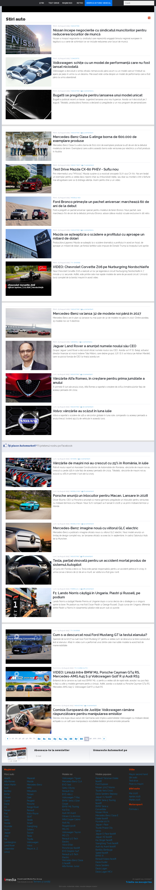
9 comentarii (89, 524)
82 (49, 739)
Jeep (6, 836)
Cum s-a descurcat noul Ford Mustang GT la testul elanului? (100, 635)
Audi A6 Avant (69, 813)
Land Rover (9, 845)
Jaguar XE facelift (104, 837)
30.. (20, 739)
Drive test (75, 165)
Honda (7, 823)
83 (54, 739)
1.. (10, 739)
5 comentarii (88, 133)
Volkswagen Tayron (71, 832)
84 (60, 739)
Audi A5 (65, 822)
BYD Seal (66, 784)
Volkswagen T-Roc (71, 797)
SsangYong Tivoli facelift (107, 843)
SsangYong (32, 826)
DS (5, 807)
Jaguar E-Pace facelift (106, 834)
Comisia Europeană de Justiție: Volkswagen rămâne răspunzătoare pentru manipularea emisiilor (93, 712)
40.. (23, 739)
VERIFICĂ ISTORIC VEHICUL (98, 3)
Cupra (7, 800)
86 (70, 739)
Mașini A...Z (32, 848)
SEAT (29, 816)
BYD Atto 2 (67, 794)
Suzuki (30, 832)
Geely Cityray (68, 788)
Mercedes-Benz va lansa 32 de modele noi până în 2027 (97, 313)
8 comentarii (88, 556)
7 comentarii (89, 165)
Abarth (7, 778)
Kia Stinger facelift (104, 840)
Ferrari (7, 810)
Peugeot (30, 800)
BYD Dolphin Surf (70, 851)
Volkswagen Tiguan (71, 778)
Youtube (111, 757)
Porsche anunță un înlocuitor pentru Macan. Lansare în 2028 (100, 496)
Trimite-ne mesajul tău (139, 882)
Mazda (30, 781)
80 (39, 739)
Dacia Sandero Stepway (107, 794)
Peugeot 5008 (68, 826)
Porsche (30, 804)
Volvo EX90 (67, 844)
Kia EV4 (65, 810)
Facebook (96, 757)
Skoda (30, 820)
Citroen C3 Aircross (71, 816)
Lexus (7, 852)
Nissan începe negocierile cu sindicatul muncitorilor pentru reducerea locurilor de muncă (99, 32)
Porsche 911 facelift (71, 848)
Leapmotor (9, 848)
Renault (30, 810)
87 (76, 739)
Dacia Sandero (102, 865)
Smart (30, 823)
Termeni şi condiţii (41, 881)
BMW (7, 794)
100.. (95, 739)
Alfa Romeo (9, 781)
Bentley (7, 791)
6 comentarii (89, 491)
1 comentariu (88, 91)
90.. (91, 739)
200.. (100, 739)
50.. (27, 739)
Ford (6, 816)
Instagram (104, 757)
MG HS (65, 829)
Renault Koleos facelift (106, 859)
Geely (7, 820)
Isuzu (6, 829)
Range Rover (33, 807)
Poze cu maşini (136, 784)
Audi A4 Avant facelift (106, 846)
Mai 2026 (133, 793)
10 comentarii (88, 407)
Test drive (133, 780)
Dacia (6, 804)
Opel (29, 797)
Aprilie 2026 (134, 796)
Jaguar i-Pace (102, 824)
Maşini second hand (138, 774)
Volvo (29, 845)
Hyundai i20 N (102, 821)
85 (65, 739)
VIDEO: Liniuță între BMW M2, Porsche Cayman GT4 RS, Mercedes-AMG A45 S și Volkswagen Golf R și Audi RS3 (96, 674)
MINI (29, 788)
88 (81, 739)
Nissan (30, 794)
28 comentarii (88, 589)
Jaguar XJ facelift (104, 797)
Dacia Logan (101, 868)
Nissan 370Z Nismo (105, 787)
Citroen (7, 797)
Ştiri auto (133, 777)
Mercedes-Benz (34, 784)
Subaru (30, 829)
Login (115, 3)
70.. (34, 739)
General (74, 342)
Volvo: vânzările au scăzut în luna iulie (82, 411)
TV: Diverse (75, 262)
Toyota (30, 839)
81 (44, 739)
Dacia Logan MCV (104, 871)
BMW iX (100, 855)
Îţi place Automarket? (22, 445)
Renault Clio (67, 791)
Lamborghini (10, 842)
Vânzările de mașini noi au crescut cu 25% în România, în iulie (101, 463)
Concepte (75, 58)
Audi (6, 788)
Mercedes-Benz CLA (72, 781)
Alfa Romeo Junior (70, 866)
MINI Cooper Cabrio (71, 819)
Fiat (5, 813)
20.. (16, 739)
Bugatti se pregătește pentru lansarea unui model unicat (97, 95)
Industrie (75, 26)
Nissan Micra (102, 812)
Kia (5, 839)
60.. (31, 739)
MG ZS (65, 835)
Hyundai (8, 826)
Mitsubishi (32, 791)
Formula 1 (75, 589)
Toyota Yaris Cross (104, 790)
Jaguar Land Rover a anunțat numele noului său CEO (94, 346)
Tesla (29, 836)
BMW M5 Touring (70, 806)
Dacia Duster (102, 862)
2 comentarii (88, 374)
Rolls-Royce (32, 813)
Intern (73, 459)
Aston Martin (10, 784)
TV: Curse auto (80, 668)
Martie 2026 (134, 800)
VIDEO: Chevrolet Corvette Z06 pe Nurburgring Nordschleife (101, 267)
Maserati (31, 778)
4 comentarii (88, 309)
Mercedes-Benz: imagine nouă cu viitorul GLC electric (95, 528)
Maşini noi (9, 769)
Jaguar (7, 832)
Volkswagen (32, 842)
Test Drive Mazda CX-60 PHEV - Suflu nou (86, 169)
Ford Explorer (102, 784)
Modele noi (75, 198)
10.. (13, 739)
